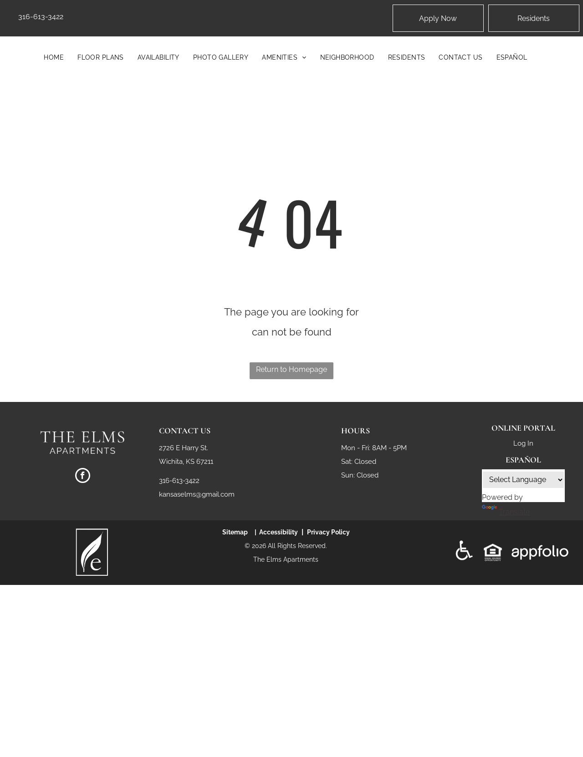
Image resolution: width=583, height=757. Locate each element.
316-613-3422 (40, 16)
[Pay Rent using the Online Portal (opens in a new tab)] (533, 18)
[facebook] (82, 476)
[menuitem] (54, 57)
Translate (506, 512)
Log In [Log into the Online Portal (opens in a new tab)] (523, 443)
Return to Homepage (291, 369)
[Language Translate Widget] (523, 480)
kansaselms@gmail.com (197, 494)
